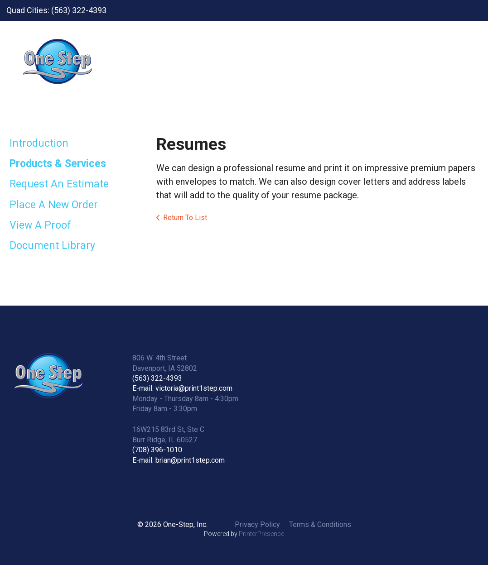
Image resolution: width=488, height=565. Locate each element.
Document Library (52, 245)
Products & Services (58, 164)
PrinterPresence (261, 533)
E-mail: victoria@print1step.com (182, 388)
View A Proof (40, 225)
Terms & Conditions (320, 524)
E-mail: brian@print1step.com (178, 460)
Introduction (39, 143)
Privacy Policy (257, 524)
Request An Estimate (59, 184)
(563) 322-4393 (157, 378)
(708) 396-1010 (157, 449)
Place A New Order (54, 205)
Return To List (185, 217)
